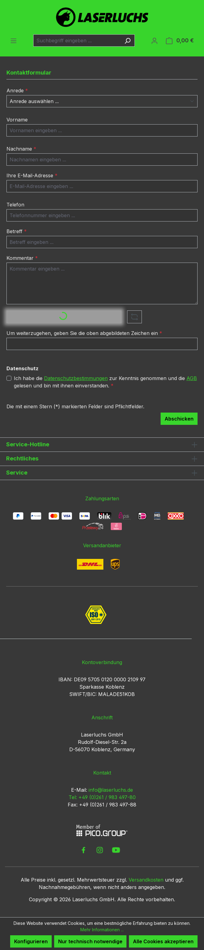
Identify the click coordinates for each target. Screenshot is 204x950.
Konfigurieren (31, 941)
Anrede (17, 90)
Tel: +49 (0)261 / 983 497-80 (102, 797)
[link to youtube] (116, 850)
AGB (191, 378)
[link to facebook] (83, 850)
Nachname (21, 149)
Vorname (17, 120)
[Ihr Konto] (154, 40)
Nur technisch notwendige (90, 941)
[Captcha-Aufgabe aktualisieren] (134, 316)
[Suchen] (127, 40)
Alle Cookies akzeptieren (163, 941)
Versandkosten (146, 880)
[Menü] (13, 40)
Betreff (16, 231)
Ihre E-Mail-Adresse (32, 175)
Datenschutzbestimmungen (76, 378)
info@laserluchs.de (111, 790)
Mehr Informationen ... (102, 929)
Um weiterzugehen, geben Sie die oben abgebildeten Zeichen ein (84, 333)
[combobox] (77, 40)
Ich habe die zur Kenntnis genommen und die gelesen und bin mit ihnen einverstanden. (105, 382)
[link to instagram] (100, 850)
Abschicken (179, 419)
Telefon (15, 205)
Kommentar (22, 258)
